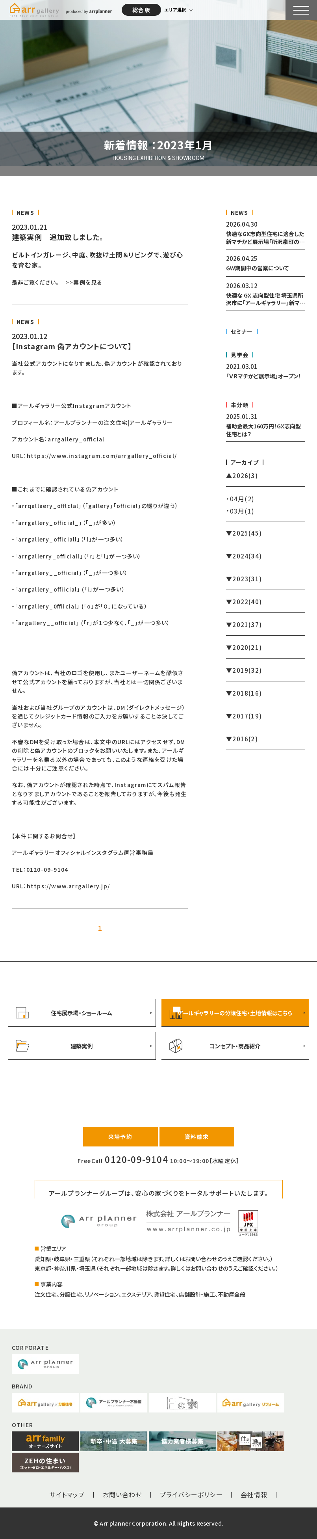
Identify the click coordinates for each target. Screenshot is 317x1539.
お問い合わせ (122, 1494)
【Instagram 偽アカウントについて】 (72, 346)
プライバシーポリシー (191, 1494)
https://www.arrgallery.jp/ (68, 886)
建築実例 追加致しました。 (58, 237)
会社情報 (254, 1494)
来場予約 (120, 1137)
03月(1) (242, 510)
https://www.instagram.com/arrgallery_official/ (102, 456)
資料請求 (197, 1137)
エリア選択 (175, 9)
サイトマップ (67, 1494)
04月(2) (242, 498)
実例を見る (87, 282)
